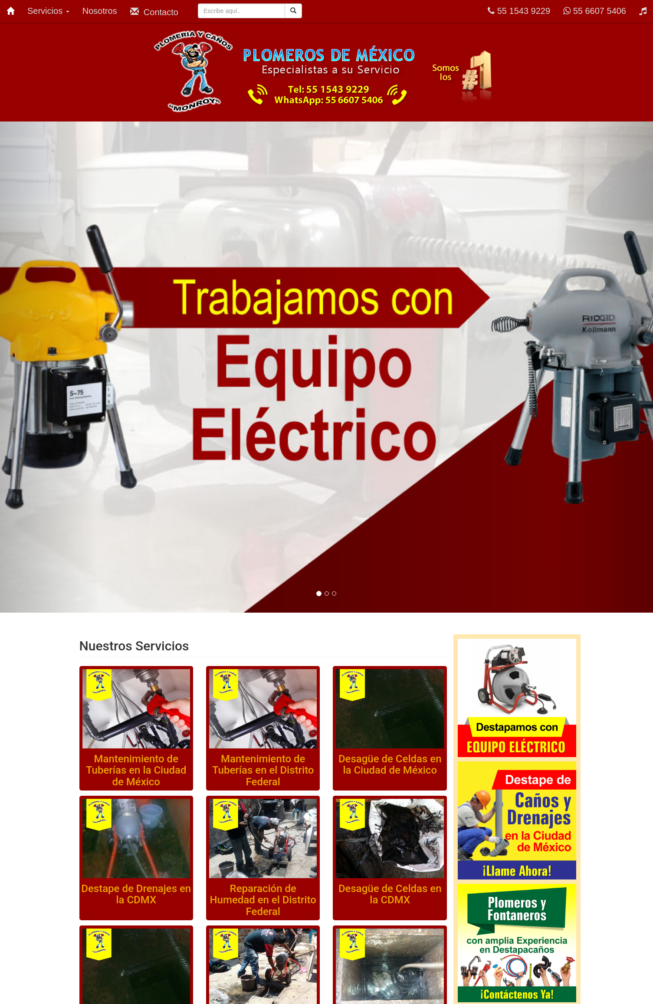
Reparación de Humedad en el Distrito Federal (263, 900)
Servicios (48, 11)
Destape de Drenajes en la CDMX (136, 894)
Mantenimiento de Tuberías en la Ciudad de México (136, 770)
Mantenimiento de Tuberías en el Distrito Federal (263, 770)
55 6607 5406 (594, 11)
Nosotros (99, 11)
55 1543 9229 (519, 11)
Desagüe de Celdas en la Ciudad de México (390, 764)
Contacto (154, 12)
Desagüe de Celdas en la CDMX (390, 894)
